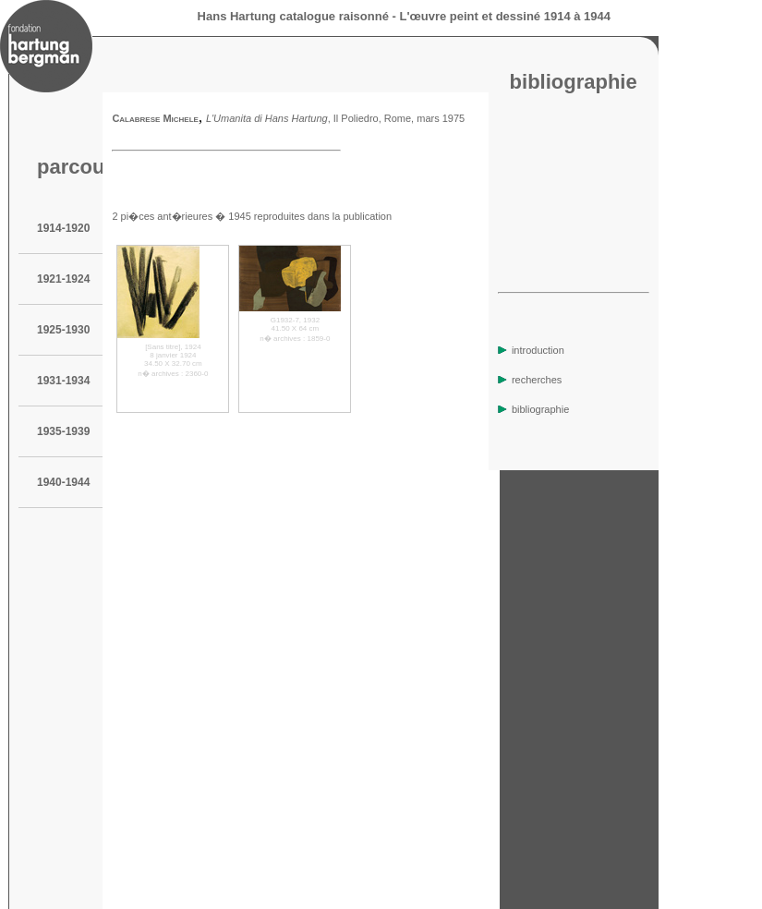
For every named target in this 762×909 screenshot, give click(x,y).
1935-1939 (63, 431)
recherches (530, 379)
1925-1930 (63, 329)
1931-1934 (63, 380)
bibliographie (533, 409)
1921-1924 (63, 279)
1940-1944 (63, 482)
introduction (531, 350)
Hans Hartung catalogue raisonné (293, 16)
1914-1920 (63, 228)
